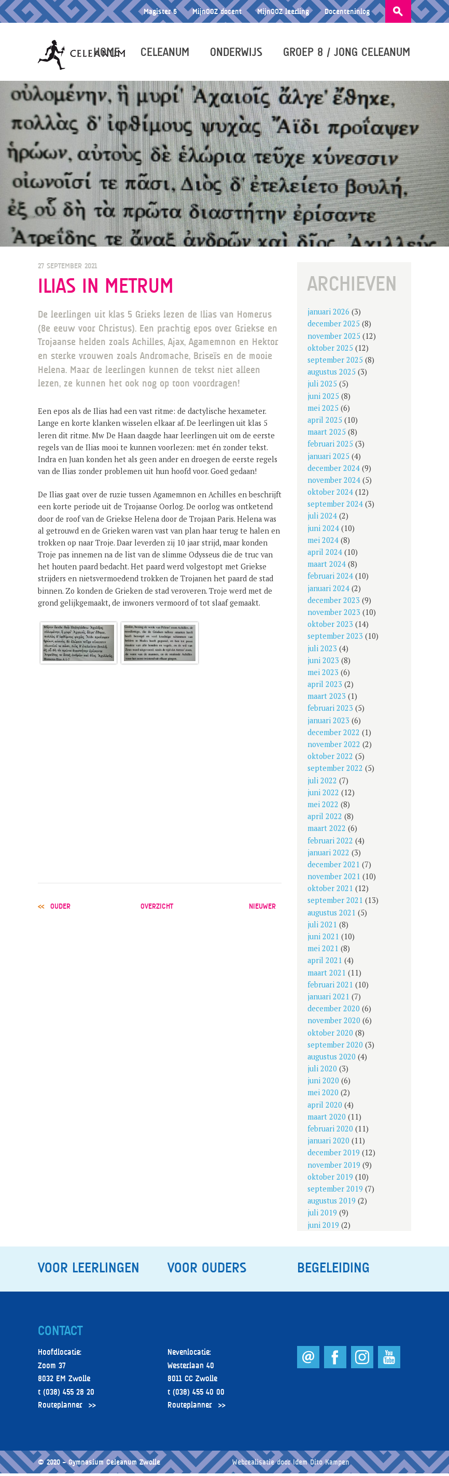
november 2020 (333, 1023)
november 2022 (333, 747)
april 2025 (324, 422)
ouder (60, 908)
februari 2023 (330, 710)
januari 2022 (328, 854)
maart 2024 (326, 566)
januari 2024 (328, 590)
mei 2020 (323, 1095)
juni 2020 (323, 1083)
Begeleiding (333, 1270)
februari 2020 (330, 1131)
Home (107, 53)
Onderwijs (237, 53)
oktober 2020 (330, 1035)
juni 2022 (323, 794)
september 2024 (335, 506)
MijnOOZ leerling (283, 11)
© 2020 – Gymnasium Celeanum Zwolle (99, 1464)
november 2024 (333, 482)
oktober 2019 (330, 1179)
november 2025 (333, 338)
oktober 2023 (330, 627)
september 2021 (335, 903)
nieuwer (262, 908)
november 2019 (333, 1167)
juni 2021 (323, 939)
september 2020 (335, 1047)
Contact (60, 1333)
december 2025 (333, 326)
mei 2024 (323, 542)
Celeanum (166, 53)
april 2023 (324, 687)
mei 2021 (323, 951)
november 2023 (333, 614)
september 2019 (335, 1191)
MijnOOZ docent (217, 11)
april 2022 (324, 819)
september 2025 (335, 362)
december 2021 (333, 866)
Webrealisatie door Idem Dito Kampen (290, 1464)
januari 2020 (328, 1143)
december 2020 (333, 1011)
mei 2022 (323, 806)
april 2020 (324, 1107)
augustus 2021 (331, 915)
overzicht (157, 908)
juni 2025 (323, 398)
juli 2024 (322, 518)
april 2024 (324, 555)
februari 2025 (330, 446)
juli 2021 (322, 927)
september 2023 (335, 638)
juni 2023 (323, 662)
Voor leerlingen (88, 1270)
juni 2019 (323, 1227)
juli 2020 (322, 1071)
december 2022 (333, 734)
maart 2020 (326, 1119)
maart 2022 (326, 831)
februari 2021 (330, 987)
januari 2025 (328, 458)
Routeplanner (60, 1407)
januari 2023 (328, 722)
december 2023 (333, 602)
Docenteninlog (347, 11)
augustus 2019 (331, 1203)
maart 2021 (326, 975)
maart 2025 (326, 434)
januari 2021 (328, 999)
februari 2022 (330, 843)
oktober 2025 (330, 350)
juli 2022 (322, 782)
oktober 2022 (330, 759)
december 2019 (333, 1155)
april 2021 (324, 963)
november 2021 (333, 879)
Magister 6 (160, 11)
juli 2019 (322, 1215)
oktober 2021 (330, 891)
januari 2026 (328, 314)
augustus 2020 (331, 1059)
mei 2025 (323, 410)
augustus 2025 (331, 374)
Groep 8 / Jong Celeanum (347, 53)
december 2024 (333, 470)
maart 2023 (326, 699)
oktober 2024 (330, 494)
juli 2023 (322, 650)
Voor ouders (206, 1270)
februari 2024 (330, 578)
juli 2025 (322, 386)
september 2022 (335, 771)
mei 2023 (323, 674)
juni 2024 (323, 530)
